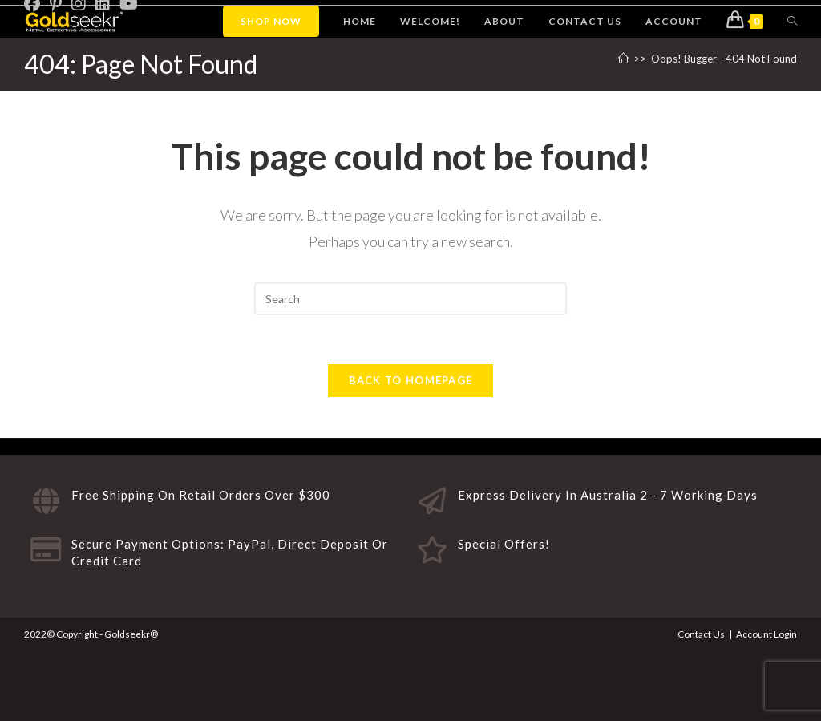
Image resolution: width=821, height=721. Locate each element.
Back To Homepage (411, 380)
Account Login (766, 634)
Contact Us (701, 634)
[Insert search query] (410, 298)
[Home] (623, 58)
